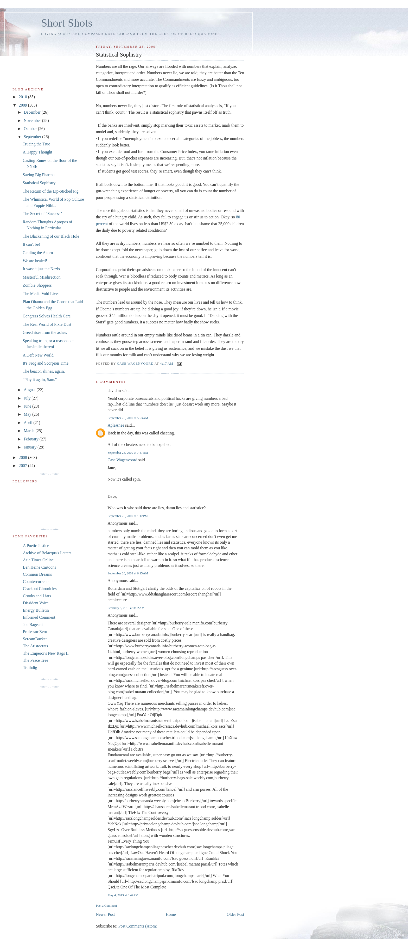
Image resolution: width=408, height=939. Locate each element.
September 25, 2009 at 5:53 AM (127, 418)
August (30, 390)
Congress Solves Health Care (47, 316)
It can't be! (31, 244)
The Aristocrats (35, 646)
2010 (23, 97)
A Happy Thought (37, 152)
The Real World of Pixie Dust (47, 324)
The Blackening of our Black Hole (51, 236)
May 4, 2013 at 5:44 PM (122, 895)
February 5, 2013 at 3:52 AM (125, 608)
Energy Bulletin (36, 610)
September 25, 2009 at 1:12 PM (127, 516)
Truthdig (30, 667)
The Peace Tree (35, 660)
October (31, 128)
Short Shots (66, 23)
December (33, 112)
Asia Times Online (38, 560)
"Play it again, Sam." (40, 379)
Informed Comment (39, 617)
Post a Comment (106, 905)
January (30, 447)
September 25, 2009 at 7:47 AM (127, 453)
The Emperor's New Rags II (46, 653)
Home (171, 914)
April (28, 422)
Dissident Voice (36, 603)
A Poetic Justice (36, 545)
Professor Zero (35, 631)
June (28, 406)
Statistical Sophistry (39, 183)
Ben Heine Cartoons (39, 567)
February (32, 439)
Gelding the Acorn (38, 252)
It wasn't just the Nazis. (42, 269)
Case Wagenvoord (122, 460)
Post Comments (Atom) (137, 926)
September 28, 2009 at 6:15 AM (127, 573)
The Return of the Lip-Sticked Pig (50, 191)
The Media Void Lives (41, 293)
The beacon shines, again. (44, 371)
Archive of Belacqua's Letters (47, 553)
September (33, 136)
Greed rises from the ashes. (45, 332)
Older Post (235, 914)
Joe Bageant (33, 624)
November (33, 120)
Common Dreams (37, 574)
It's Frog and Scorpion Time (45, 363)
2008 (23, 457)
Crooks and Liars (37, 596)
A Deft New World (38, 355)
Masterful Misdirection (41, 277)
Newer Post (105, 914)
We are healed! (35, 261)
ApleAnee (115, 425)
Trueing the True (36, 144)
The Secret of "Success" (42, 213)
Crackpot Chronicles (40, 588)
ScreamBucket (35, 639)
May (28, 414)
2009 (23, 105)
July (27, 398)
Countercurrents (36, 581)
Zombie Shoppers (37, 285)
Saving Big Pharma (38, 175)
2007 (23, 465)
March (29, 430)
